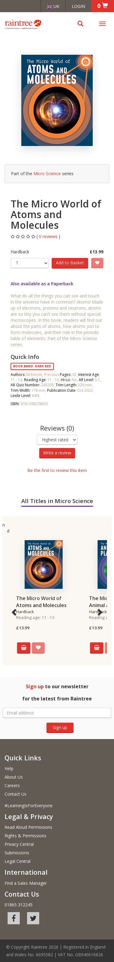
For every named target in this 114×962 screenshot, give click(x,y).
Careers (12, 785)
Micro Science (47, 173)
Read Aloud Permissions (28, 827)
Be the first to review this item (57, 470)
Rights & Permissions (26, 836)
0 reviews (49, 236)
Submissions (17, 853)
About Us (14, 777)
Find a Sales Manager (26, 883)
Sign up (60, 727)
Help (9, 768)
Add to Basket (70, 263)
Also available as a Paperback (42, 284)
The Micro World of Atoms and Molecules (41, 602)
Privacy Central (19, 844)
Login (78, 6)
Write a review (57, 453)
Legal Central (17, 861)
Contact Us (15, 794)
